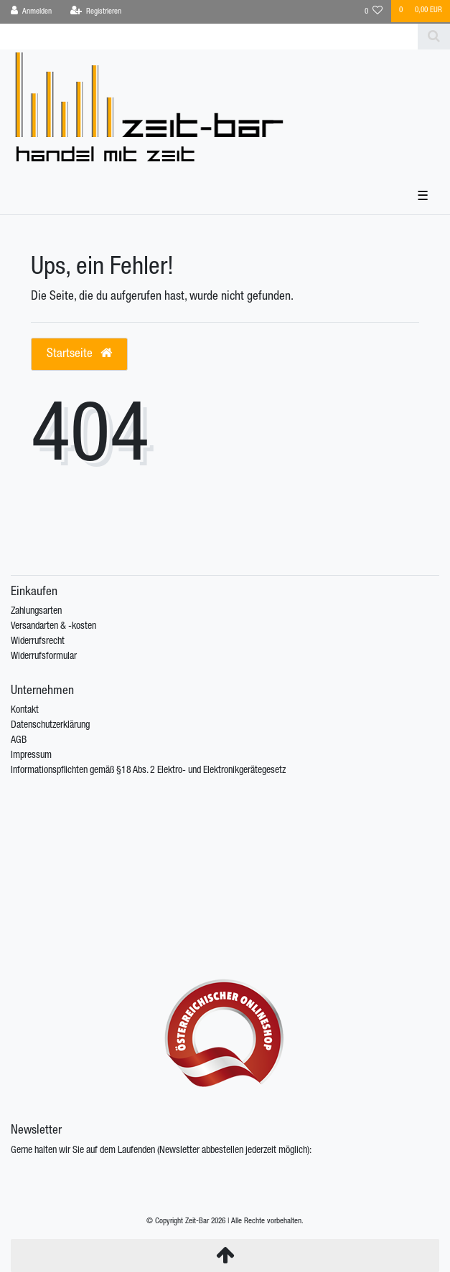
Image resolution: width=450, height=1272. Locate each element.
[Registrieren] (95, 12)
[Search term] (209, 36)
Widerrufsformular (44, 657)
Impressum (31, 756)
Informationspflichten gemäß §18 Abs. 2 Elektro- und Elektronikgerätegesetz (148, 771)
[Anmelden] (31, 12)
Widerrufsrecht (38, 642)
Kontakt (25, 711)
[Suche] (434, 36)
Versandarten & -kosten (53, 627)
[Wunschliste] (374, 12)
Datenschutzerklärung (50, 726)
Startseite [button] (79, 354)
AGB (19, 741)
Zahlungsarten (36, 612)
